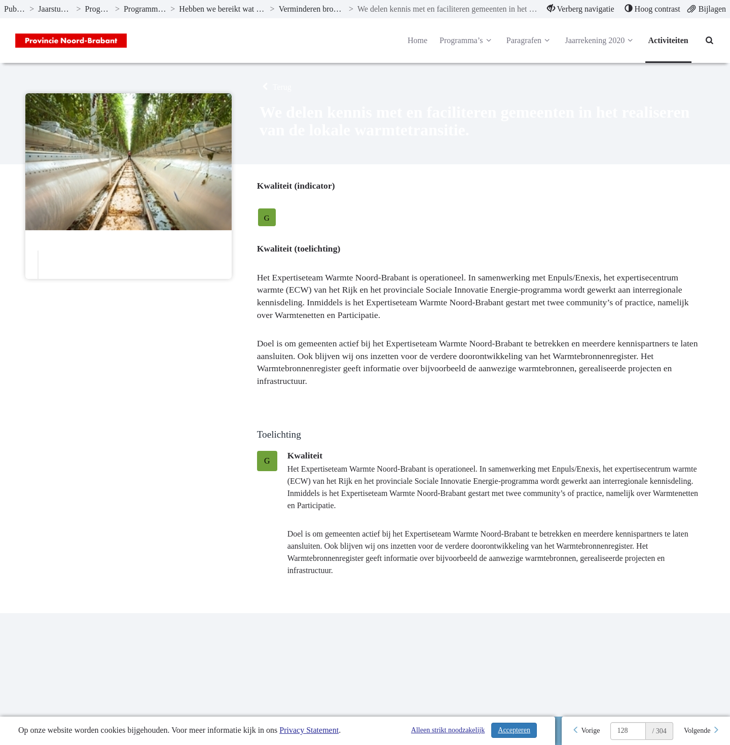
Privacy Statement (309, 730)
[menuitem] (580, 9)
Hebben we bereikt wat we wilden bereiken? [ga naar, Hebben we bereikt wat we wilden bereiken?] (222, 9)
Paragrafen (529, 40)
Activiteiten (668, 40)
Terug (275, 87)
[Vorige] (586, 730)
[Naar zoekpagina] (709, 40)
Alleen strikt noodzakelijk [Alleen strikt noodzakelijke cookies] (448, 730)
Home (417, 40)
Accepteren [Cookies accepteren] (514, 730)
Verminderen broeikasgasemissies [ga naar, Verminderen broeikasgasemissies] (312, 9)
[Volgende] (701, 730)
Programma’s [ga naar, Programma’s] (98, 9)
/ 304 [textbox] (659, 731)
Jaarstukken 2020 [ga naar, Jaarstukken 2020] (55, 9)
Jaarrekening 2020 (600, 40)
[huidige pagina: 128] (628, 731)
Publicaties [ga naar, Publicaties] (14, 9)
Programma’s (467, 40)
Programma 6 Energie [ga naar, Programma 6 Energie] (145, 9)
